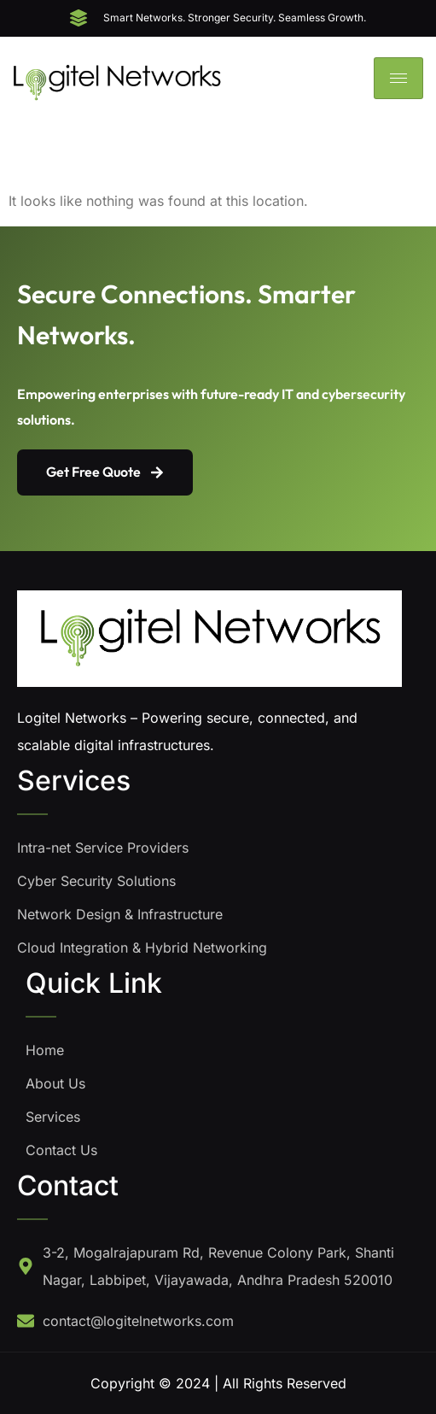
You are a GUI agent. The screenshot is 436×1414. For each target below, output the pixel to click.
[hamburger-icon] (398, 78)
